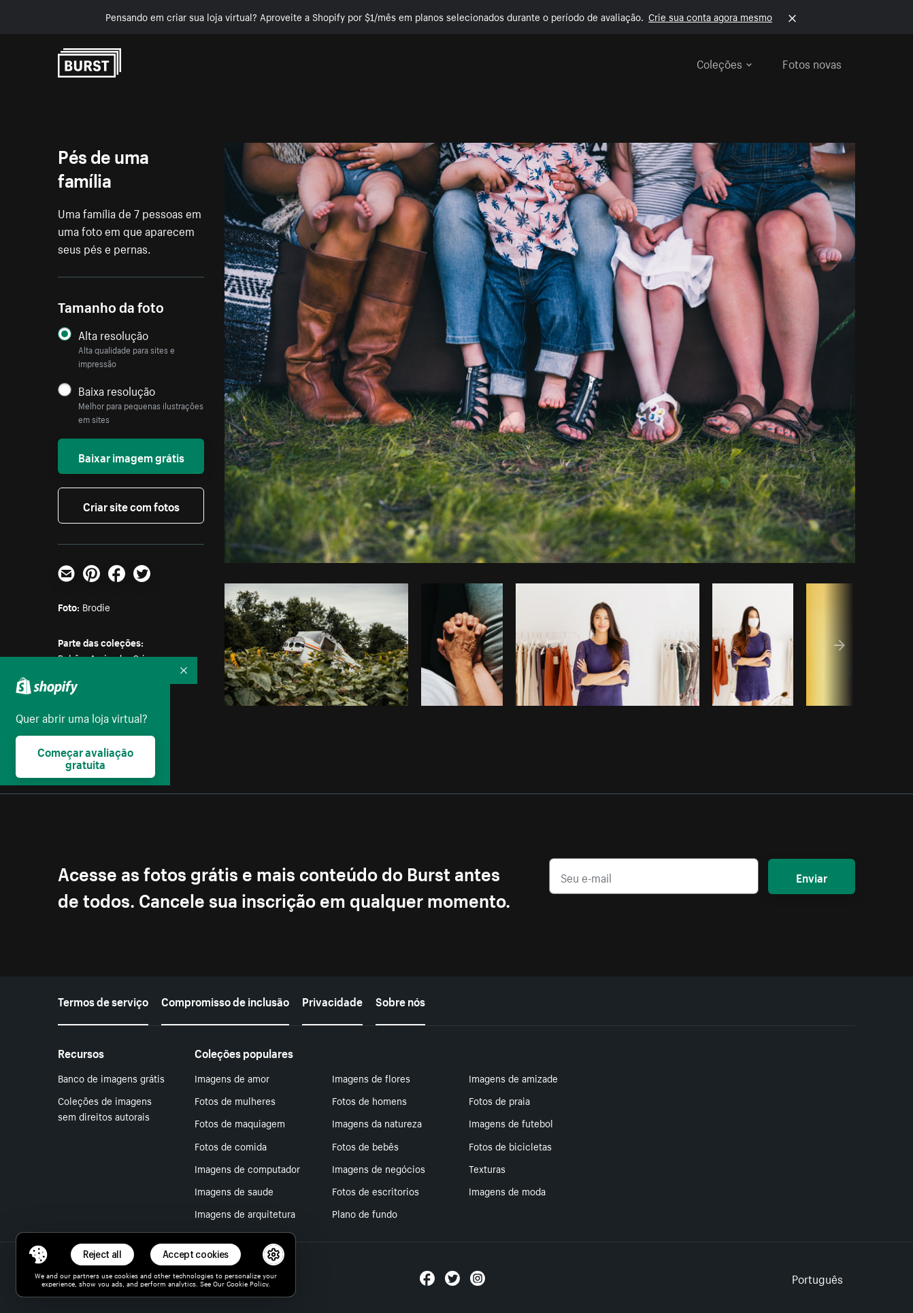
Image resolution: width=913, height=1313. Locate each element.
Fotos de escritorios (375, 1190)
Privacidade (332, 1000)
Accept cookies (196, 1254)
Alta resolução (113, 335)
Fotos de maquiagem (240, 1122)
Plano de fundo (364, 1213)
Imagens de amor (232, 1077)
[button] (38, 1254)
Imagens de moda (507, 1190)
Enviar (811, 876)
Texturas (487, 1168)
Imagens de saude (234, 1190)
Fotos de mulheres (235, 1100)
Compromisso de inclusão (225, 1000)
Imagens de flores (371, 1077)
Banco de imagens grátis (111, 1077)
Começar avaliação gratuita (85, 757)
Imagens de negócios (378, 1168)
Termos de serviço (103, 1000)
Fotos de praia (499, 1100)
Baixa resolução (116, 390)
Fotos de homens (369, 1100)
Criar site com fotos (131, 505)
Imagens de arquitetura (245, 1213)
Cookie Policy (247, 1283)
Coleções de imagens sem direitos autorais (105, 1108)
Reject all (102, 1254)
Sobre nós (400, 1000)
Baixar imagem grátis (131, 456)
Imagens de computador (247, 1168)
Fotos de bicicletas (510, 1145)
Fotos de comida (231, 1145)
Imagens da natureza (377, 1122)
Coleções (724, 62)
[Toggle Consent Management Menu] (38, 1254)
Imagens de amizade (513, 1077)
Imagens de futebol (511, 1122)
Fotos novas (812, 62)
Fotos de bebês (365, 1145)
